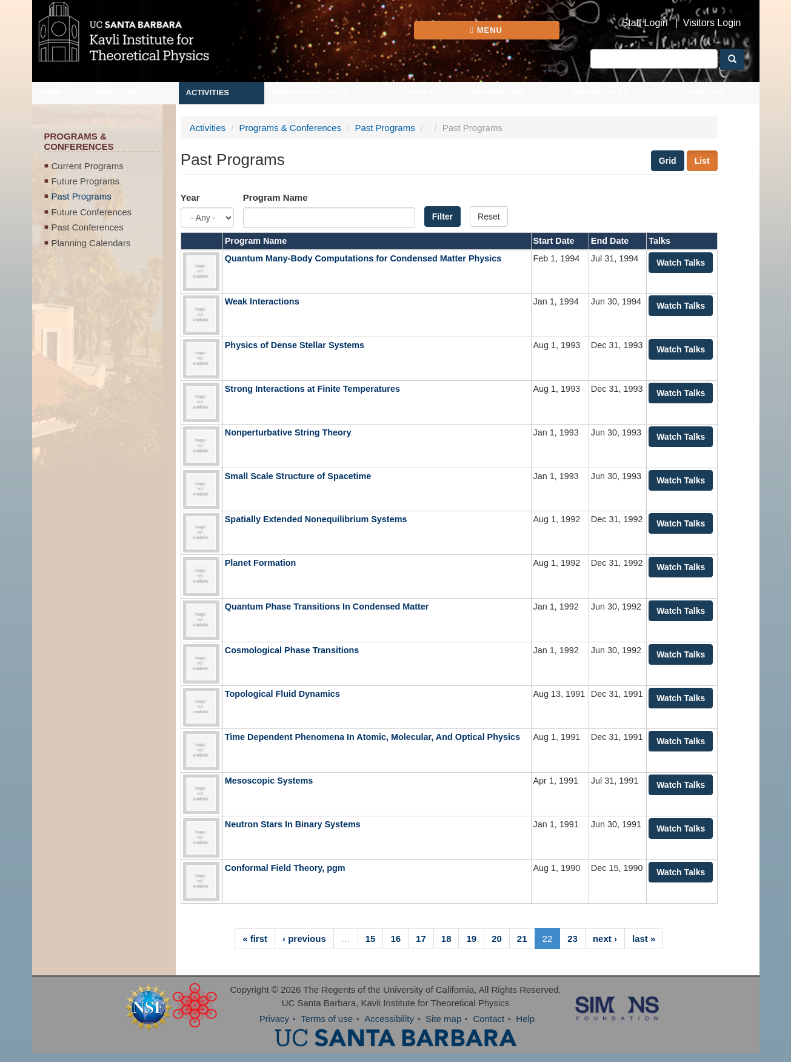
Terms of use (327, 1018)
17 (421, 938)
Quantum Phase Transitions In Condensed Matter (327, 606)
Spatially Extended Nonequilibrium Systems (316, 519)
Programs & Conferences (290, 128)
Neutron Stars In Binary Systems (293, 824)
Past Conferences (88, 227)
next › (605, 938)
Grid (667, 161)
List (702, 161)
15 (370, 938)
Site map (443, 1018)
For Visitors (495, 92)
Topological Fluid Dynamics (282, 694)
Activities (208, 92)
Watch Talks (680, 262)
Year (190, 197)
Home (51, 92)
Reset (489, 216)
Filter (442, 216)
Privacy (274, 1018)
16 (395, 938)
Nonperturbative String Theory (288, 432)
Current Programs (88, 166)
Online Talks (600, 92)
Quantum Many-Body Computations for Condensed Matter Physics (363, 258)
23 (572, 938)
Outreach (700, 92)
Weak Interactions (262, 301)
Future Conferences (92, 212)
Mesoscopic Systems (269, 780)
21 (522, 938)
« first (254, 938)
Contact (488, 1018)
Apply (420, 92)
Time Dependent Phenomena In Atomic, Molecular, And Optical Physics (372, 737)
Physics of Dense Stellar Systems (294, 345)
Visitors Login (712, 23)
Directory (119, 92)
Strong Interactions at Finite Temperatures (312, 389)
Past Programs (82, 196)
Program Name (275, 197)
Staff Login (645, 23)
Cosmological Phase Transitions (292, 650)
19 (471, 938)
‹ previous (304, 938)
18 (446, 938)
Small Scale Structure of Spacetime (298, 476)
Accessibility (389, 1018)
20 (497, 938)
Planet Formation (260, 563)
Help (525, 1018)
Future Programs (86, 181)
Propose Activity (310, 92)
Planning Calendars (91, 243)
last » (643, 938)
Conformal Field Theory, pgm (285, 868)
